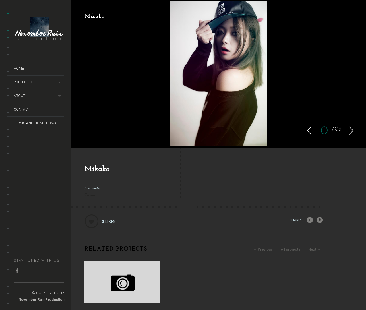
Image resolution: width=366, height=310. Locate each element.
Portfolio (23, 82)
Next (314, 249)
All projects (290, 249)
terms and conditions (35, 123)
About (19, 96)
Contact (22, 109)
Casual (90, 195)
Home (19, 68)
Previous (263, 249)
